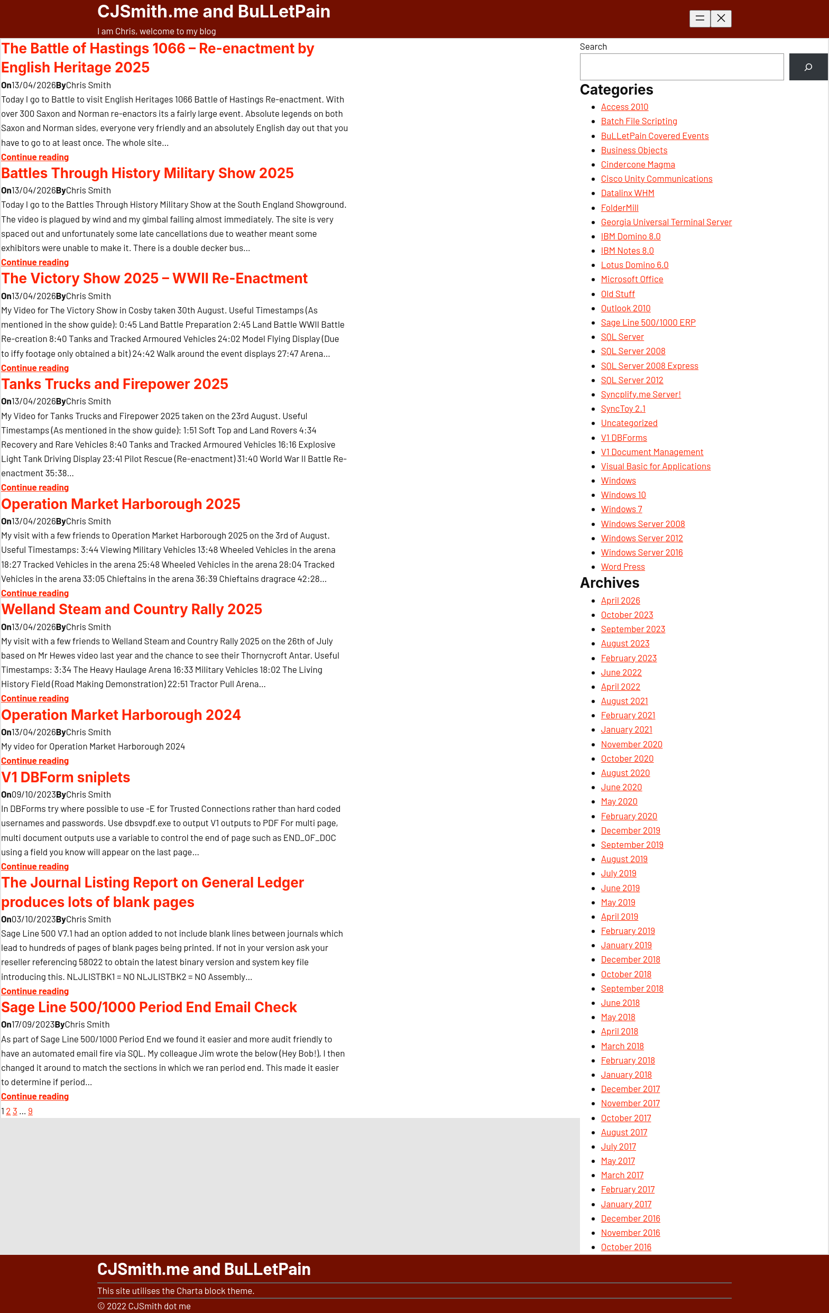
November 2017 (630, 1102)
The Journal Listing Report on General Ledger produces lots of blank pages (152, 892)
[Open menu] (700, 18)
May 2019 (618, 901)
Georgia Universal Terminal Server (666, 221)
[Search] (808, 66)
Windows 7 (621, 508)
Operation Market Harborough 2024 (121, 715)
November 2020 (632, 743)
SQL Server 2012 (632, 379)
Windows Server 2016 (642, 552)
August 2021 (624, 700)
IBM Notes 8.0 (627, 250)
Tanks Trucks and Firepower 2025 (114, 384)
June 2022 (621, 672)
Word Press (623, 566)
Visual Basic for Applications (656, 465)
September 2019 (632, 844)
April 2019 (620, 916)
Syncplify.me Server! (641, 394)
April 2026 (620, 600)
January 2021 (626, 729)
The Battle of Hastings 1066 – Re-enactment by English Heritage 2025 (158, 58)
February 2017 (628, 1188)
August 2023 (625, 642)
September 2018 (632, 988)
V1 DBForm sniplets (65, 777)
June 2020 (621, 786)
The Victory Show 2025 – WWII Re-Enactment (154, 278)
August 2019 (624, 858)
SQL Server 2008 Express (649, 365)
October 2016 (626, 1246)
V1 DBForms (624, 437)
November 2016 (630, 1232)
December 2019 (630, 830)
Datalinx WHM (628, 192)
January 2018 (626, 1074)
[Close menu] (721, 18)
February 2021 (628, 714)
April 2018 (620, 1030)
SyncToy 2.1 (623, 408)
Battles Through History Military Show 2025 (147, 173)
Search (593, 46)
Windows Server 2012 (642, 537)
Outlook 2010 (626, 307)
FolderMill (620, 207)
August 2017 (624, 1131)
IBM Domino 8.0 (631, 235)
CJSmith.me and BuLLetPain (213, 11)
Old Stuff (618, 293)
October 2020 (627, 758)
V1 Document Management (652, 451)
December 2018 (630, 959)
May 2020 (619, 801)
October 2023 (627, 614)
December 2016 (630, 1218)
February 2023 (629, 657)
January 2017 (626, 1203)
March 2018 (622, 1045)
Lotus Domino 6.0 (635, 264)
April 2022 (620, 686)
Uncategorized (629, 422)
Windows (618, 480)
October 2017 (626, 1117)
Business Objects (634, 149)
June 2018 (620, 1002)
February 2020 (629, 815)
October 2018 (626, 973)
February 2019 (628, 930)
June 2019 (620, 887)
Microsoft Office (632, 278)
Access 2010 (625, 106)
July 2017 (618, 1146)
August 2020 (625, 772)
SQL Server (622, 336)
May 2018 (618, 1016)
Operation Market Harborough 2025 (121, 504)
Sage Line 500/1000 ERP (648, 322)
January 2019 (626, 944)
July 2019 (619, 872)
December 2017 (630, 1088)
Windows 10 (623, 494)
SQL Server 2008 (633, 350)
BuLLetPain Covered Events (655, 135)
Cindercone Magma (638, 164)
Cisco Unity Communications (657, 178)
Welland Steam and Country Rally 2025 (131, 609)
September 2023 (633, 628)
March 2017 (622, 1174)
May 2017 (618, 1160)
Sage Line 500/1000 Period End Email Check (149, 1007)
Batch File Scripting (639, 120)
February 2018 (628, 1060)
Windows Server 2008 (643, 523)
